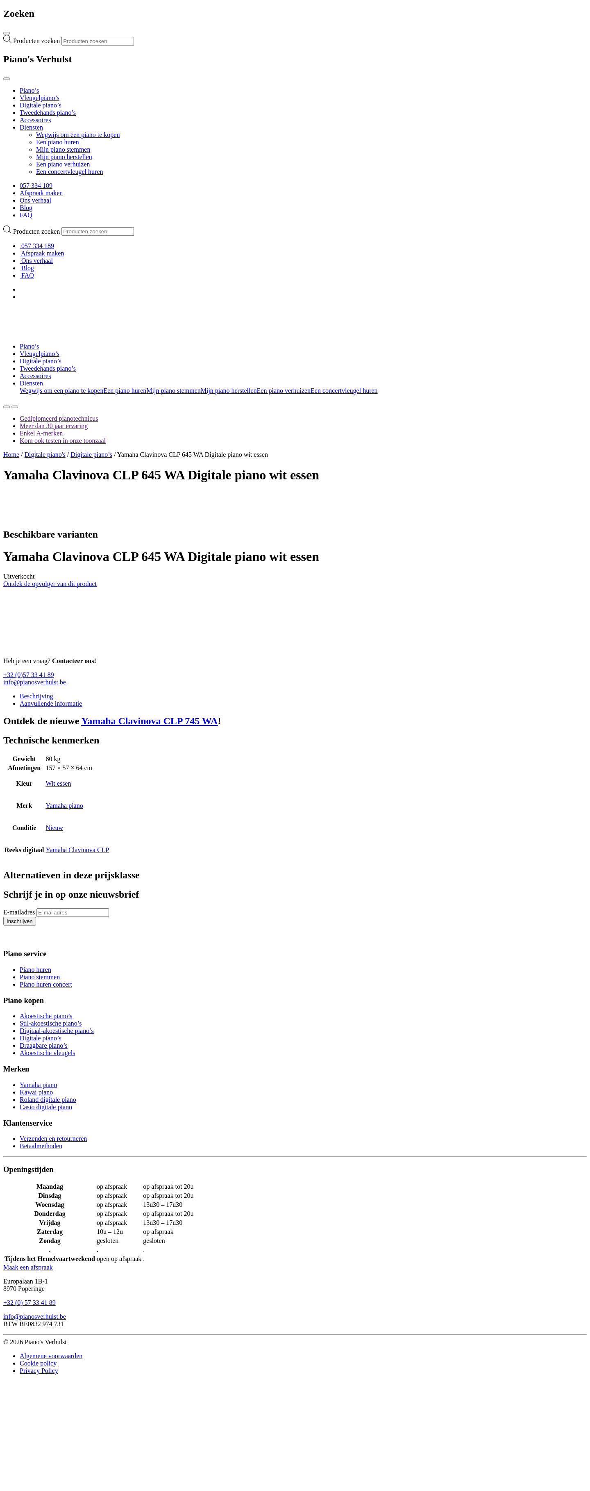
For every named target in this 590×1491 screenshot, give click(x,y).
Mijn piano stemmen (63, 149)
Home (11, 454)
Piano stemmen (40, 976)
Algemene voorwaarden (51, 1355)
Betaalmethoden (41, 1145)
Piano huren (35, 969)
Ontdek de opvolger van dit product (50, 583)
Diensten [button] (31, 383)
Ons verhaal (35, 200)
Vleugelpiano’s (39, 97)
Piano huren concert (46, 984)
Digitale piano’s (40, 105)
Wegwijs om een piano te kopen (78, 134)
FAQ (26, 215)
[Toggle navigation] (6, 33)
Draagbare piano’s (44, 1045)
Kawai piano (36, 1092)
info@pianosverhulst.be (34, 682)
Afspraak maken (41, 192)
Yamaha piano (64, 805)
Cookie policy (38, 1363)
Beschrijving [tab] (36, 696)
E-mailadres (19, 912)
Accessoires (35, 119)
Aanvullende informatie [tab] (51, 703)
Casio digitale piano (46, 1106)
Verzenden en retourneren (53, 1138)
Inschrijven (18, 922)
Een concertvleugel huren (69, 171)
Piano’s (29, 90)
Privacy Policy (39, 1370)
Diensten (31, 127)
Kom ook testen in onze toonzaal (63, 440)
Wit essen (58, 783)
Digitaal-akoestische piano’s (57, 1030)
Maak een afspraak (28, 1267)
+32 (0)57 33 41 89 (28, 674)
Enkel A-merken (41, 433)
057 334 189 (36, 185)
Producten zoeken (37, 40)
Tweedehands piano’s (48, 112)
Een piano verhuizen (63, 164)
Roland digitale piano (48, 1099)
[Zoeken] (6, 407)
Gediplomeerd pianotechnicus (59, 418)
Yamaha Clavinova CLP (77, 849)
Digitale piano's (45, 454)
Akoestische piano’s (46, 1015)
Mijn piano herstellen (64, 156)
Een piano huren (57, 142)
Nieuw (54, 827)
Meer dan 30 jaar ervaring (54, 425)
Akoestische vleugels (47, 1052)
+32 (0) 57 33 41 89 (29, 1302)
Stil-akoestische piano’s (51, 1023)
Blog (26, 207)
